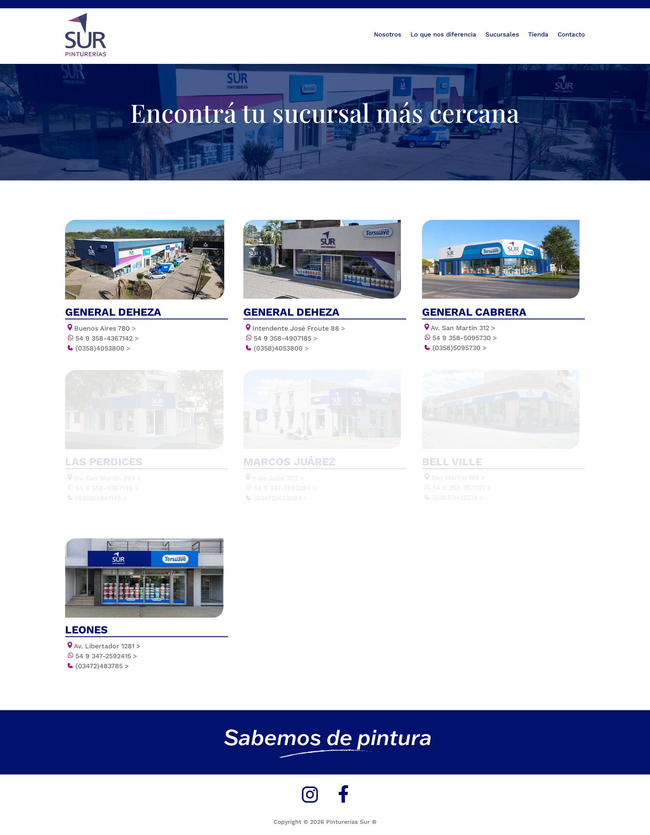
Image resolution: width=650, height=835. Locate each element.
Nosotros (387, 34)
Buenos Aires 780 (102, 327)
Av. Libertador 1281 (107, 646)
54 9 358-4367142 (107, 337)
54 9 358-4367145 (107, 488)
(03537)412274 (458, 498)
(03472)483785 (102, 666)
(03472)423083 (281, 498)
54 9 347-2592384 (285, 488)
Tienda (538, 34)
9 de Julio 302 (278, 478)
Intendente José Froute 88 (298, 327)
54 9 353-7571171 (461, 488)
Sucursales (502, 34)
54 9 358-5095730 (464, 336)
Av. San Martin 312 (463, 326)
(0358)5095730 (459, 346)
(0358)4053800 (103, 347)
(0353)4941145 (101, 498)
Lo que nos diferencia (443, 34)
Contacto (571, 34)
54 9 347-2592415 (106, 656)
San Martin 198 (458, 478)
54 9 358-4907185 (286, 337)
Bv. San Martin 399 (107, 478)
